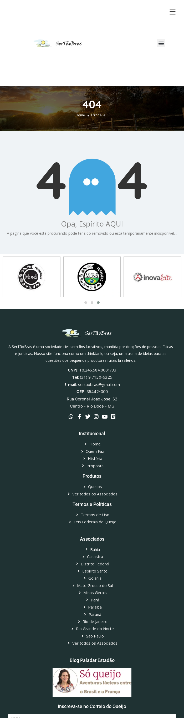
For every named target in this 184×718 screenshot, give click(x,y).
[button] (161, 43)
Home (80, 115)
